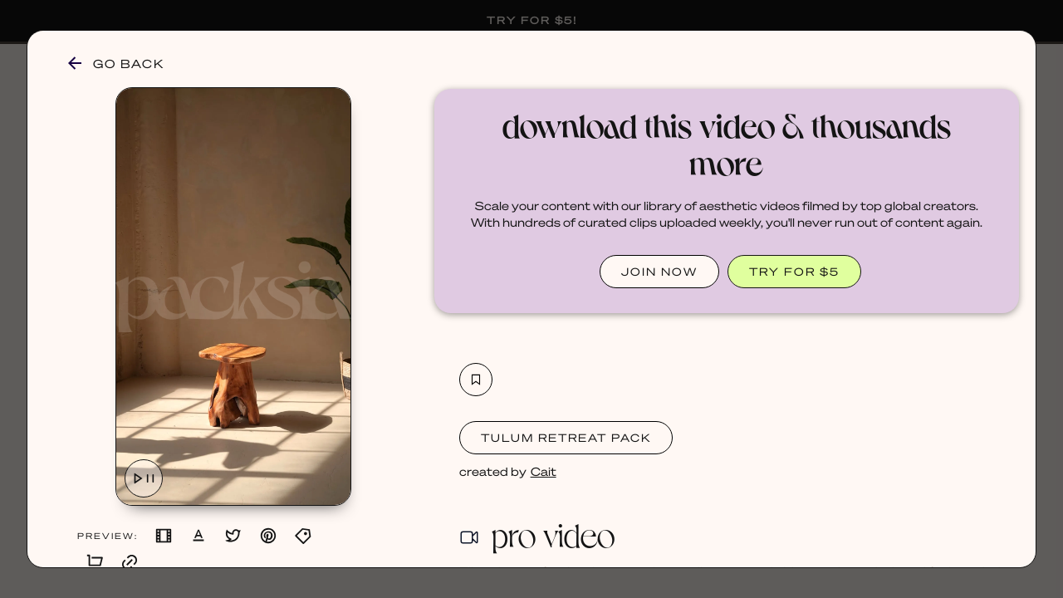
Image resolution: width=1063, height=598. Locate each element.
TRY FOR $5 (794, 271)
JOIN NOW (659, 271)
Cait (543, 470)
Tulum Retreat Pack (566, 437)
